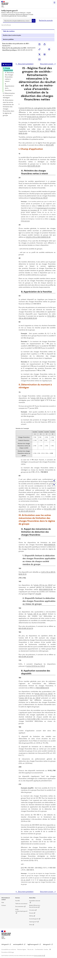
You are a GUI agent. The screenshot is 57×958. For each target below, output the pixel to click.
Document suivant (47, 64)
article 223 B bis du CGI (40, 398)
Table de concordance (21, 903)
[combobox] (17, 21)
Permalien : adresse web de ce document (39, 49)
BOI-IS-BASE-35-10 (42, 688)
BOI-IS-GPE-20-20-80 (26, 657)
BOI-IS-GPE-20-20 (33, 166)
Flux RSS (17, 901)
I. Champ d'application (8, 69)
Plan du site (30, 949)
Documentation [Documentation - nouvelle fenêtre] (19, 906)
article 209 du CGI (45, 880)
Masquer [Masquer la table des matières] (8, 64)
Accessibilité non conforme (8, 949)
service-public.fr (18, 944)
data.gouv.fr (47, 944)
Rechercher (33, 21)
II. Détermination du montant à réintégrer (9, 95)
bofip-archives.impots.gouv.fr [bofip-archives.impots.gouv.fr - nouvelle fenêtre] (21, 910)
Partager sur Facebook (49, 49)
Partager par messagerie (39, 59)
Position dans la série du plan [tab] (12, 35)
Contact (3, 905)
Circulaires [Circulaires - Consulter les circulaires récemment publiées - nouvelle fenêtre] (32, 910)
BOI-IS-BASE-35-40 (45, 589)
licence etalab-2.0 (38, 955)
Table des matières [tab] (9, 31)
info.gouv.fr (5, 944)
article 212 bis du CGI (39, 131)
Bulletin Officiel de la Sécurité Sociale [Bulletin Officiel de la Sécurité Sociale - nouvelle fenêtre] (34, 906)
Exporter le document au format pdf (39, 44)
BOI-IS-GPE (50, 145)
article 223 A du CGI (34, 117)
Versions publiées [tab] (8, 39)
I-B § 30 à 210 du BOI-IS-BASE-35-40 (38, 237)
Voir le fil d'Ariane (6, 25)
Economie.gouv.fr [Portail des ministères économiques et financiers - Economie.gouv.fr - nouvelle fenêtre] (33, 919)
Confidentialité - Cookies (41, 949)
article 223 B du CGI (36, 614)
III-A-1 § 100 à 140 (33, 719)
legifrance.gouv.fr (33, 944)
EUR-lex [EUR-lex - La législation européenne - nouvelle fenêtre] (31, 916)
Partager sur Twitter (39, 54)
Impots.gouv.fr (33, 922)
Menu (54, 2)
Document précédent (25, 64)
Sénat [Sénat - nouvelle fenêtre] (30, 924)
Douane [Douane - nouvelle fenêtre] (31, 913)
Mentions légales (21, 949)
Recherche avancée (46, 20)
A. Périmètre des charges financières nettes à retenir (9, 76)
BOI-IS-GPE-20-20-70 (26, 628)
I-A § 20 (38, 594)
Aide (2, 902)
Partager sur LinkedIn (44, 54)
